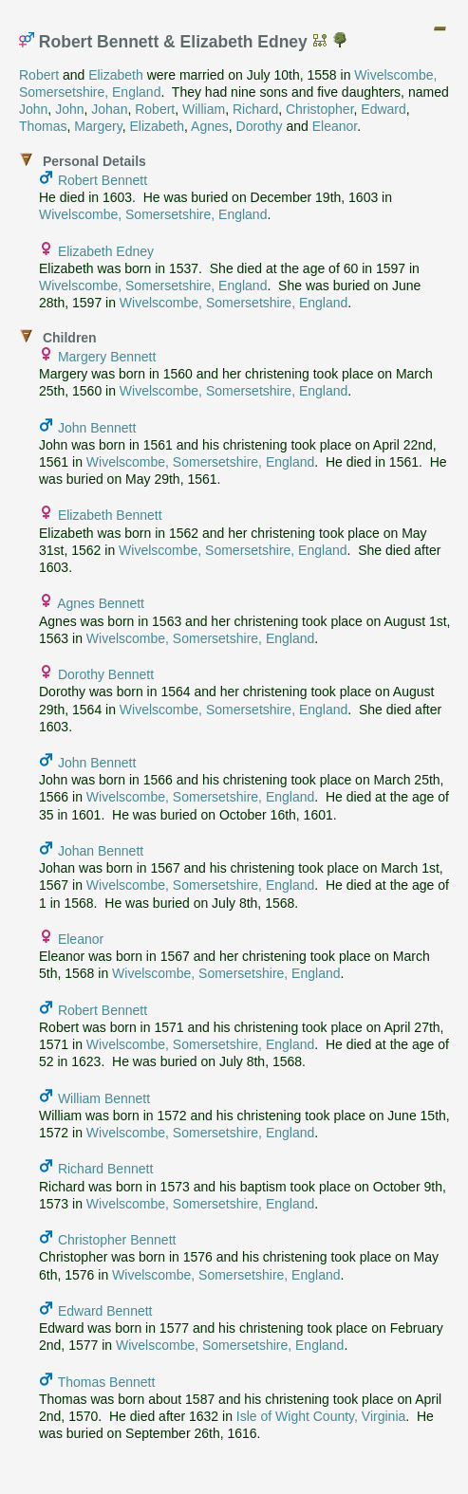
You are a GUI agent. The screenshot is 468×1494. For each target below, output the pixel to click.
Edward (383, 109)
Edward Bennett (105, 1311)
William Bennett (104, 1098)
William (203, 109)
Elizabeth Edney (106, 251)
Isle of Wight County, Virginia (320, 1416)
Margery (98, 126)
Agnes (210, 126)
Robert (39, 75)
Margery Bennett (107, 356)
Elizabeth (115, 75)
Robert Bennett (102, 180)
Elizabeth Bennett (110, 515)
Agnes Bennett (100, 603)
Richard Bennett (105, 1168)
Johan (109, 109)
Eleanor (334, 126)
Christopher (320, 109)
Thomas (43, 126)
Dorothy (259, 126)
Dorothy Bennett (106, 674)
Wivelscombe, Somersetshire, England (153, 214)
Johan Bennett (100, 850)
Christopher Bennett (117, 1239)
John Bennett (97, 427)
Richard (255, 109)
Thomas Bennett (107, 1382)
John (33, 109)
